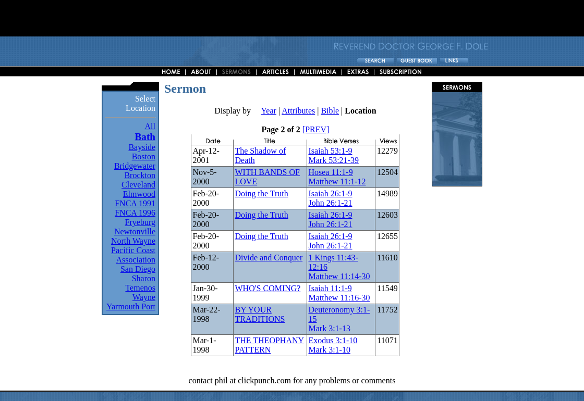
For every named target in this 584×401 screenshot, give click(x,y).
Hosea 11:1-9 (330, 172)
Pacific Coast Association (133, 255)
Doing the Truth (261, 193)
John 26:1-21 (330, 202)
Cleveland (138, 184)
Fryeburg (140, 222)
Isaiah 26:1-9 (330, 193)
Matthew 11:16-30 (339, 297)
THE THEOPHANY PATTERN (269, 345)
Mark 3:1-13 (329, 328)
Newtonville (134, 231)
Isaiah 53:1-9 (330, 150)
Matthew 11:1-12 (337, 181)
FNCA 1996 (135, 212)
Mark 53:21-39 (333, 160)
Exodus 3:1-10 (332, 340)
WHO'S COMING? (267, 288)
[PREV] (316, 129)
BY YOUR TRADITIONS (260, 314)
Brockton (139, 175)
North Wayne (133, 240)
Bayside (141, 147)
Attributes (298, 110)
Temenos (140, 287)
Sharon (143, 278)
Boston (143, 156)
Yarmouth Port (130, 306)
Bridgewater (134, 165)
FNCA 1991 (135, 203)
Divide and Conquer (268, 257)
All (150, 126)
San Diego (137, 269)
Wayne (143, 297)
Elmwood (139, 194)
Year (268, 110)
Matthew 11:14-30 (339, 276)
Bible (330, 110)
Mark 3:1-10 (329, 349)
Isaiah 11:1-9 (329, 288)
